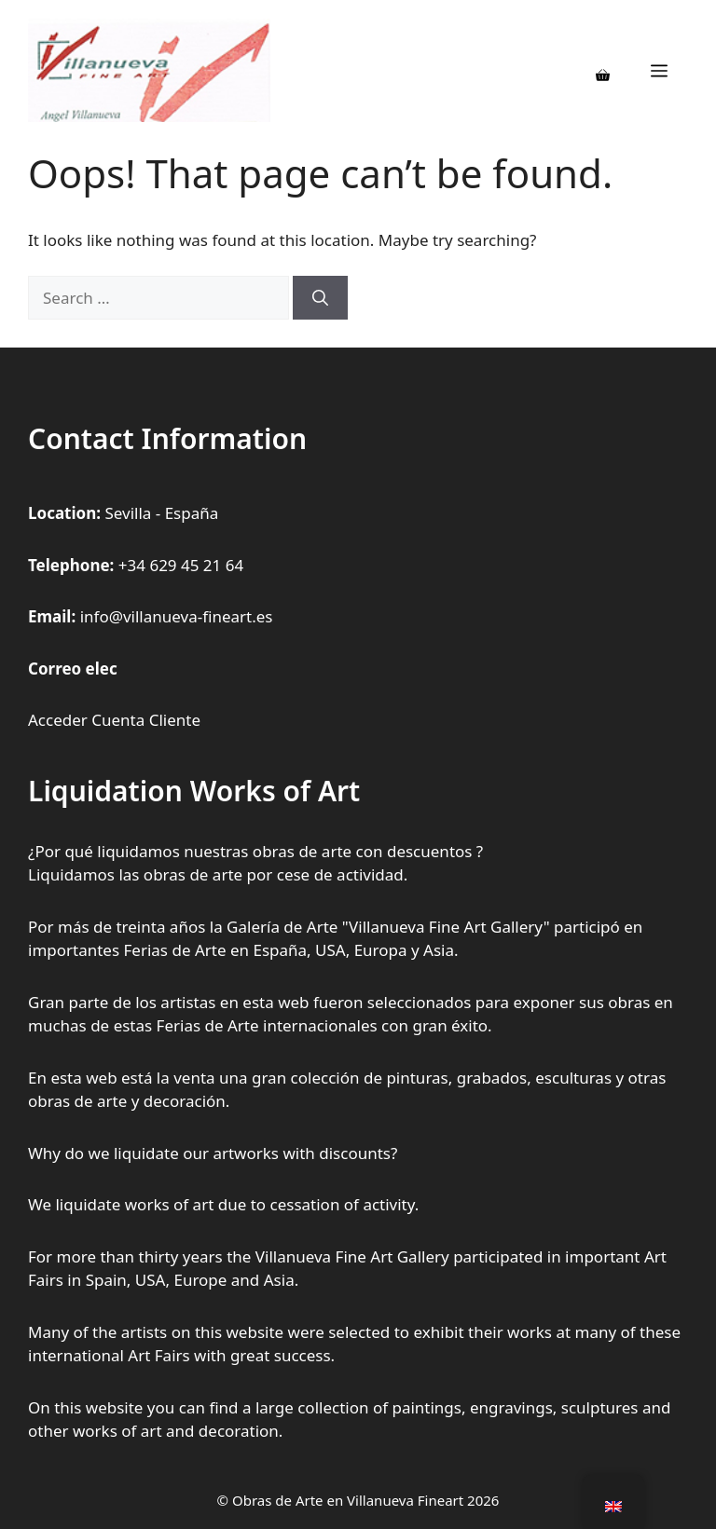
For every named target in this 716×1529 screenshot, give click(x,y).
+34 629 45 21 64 (180, 565)
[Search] (320, 298)
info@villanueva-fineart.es (176, 616)
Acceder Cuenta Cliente (114, 719)
